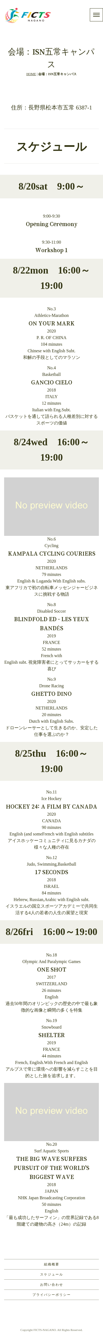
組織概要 (51, 1264)
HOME (31, 74)
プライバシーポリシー (51, 1295)
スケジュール (51, 1274)
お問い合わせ (51, 1285)
